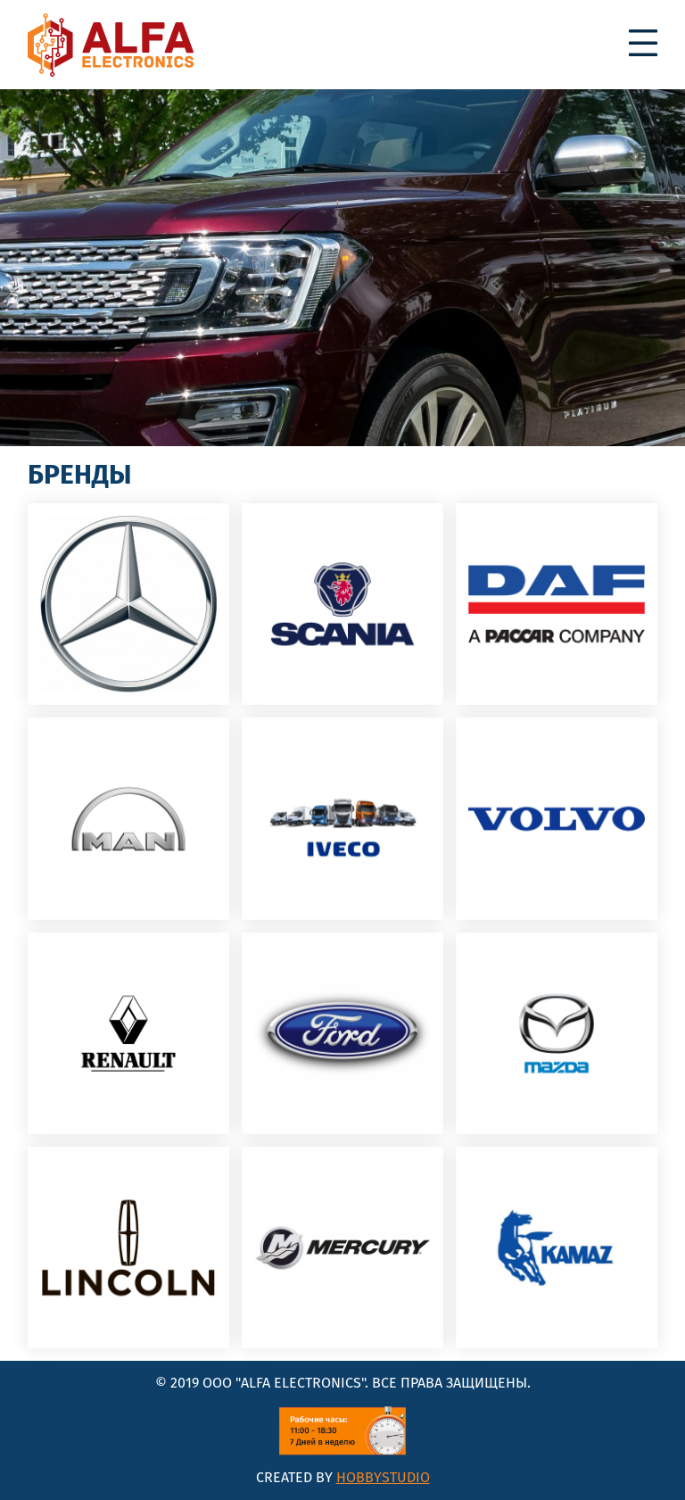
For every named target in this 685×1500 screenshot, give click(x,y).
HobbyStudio (383, 1477)
